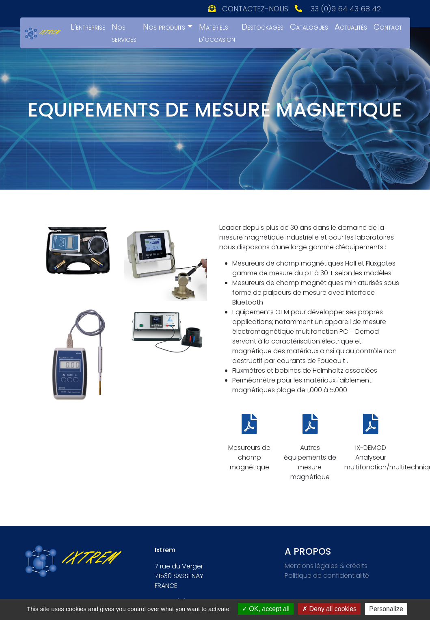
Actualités (351, 26)
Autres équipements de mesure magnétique (310, 462)
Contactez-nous (255, 9)
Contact (388, 26)
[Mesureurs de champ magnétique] (249, 424)
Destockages (262, 26)
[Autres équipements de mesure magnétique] (310, 424)
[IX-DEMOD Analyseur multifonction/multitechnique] (370, 424)
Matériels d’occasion (217, 33)
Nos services (124, 33)
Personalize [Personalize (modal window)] (386, 608)
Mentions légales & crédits (326, 565)
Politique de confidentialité (327, 575)
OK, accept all (266, 608)
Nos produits (164, 26)
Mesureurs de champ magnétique (249, 457)
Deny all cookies (329, 608)
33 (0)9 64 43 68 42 (346, 9)
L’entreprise (88, 26)
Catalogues (309, 26)
